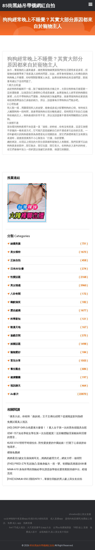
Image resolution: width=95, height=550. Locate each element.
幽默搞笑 (49, 302)
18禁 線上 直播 (80, 527)
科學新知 (49, 319)
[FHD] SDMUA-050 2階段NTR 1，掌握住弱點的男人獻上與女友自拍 (44, 478)
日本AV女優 (49, 269)
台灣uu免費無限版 (62, 527)
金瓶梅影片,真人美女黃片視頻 (53, 532)
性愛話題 (49, 277)
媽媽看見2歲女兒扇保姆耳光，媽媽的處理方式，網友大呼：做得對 (44, 458)
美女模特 (49, 252)
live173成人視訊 (17, 527)
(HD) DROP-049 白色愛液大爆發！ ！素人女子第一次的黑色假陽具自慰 (47, 427)
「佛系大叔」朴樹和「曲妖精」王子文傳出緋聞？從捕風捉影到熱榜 (45, 416)
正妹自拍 (49, 260)
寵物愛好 (49, 352)
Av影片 (49, 394)
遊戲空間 (49, 335)
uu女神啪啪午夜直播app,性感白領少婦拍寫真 (26, 518)
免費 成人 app (14, 523)
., (20, 514)
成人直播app (56, 518)
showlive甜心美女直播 (80, 514)
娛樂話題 (49, 344)
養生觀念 (49, 369)
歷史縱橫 (49, 310)
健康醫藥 (49, 377)
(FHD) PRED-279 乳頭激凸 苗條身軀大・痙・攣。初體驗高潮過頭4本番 (47, 463)
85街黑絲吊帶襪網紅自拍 (42, 545)
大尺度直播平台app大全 (39, 527)
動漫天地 (49, 327)
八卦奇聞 (49, 294)
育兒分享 (49, 360)
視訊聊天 (49, 386)
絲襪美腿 (49, 244)
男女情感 (49, 285)
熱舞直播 (27, 523)
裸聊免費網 (13, 452)
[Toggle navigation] (90, 4)
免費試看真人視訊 (17, 421)
